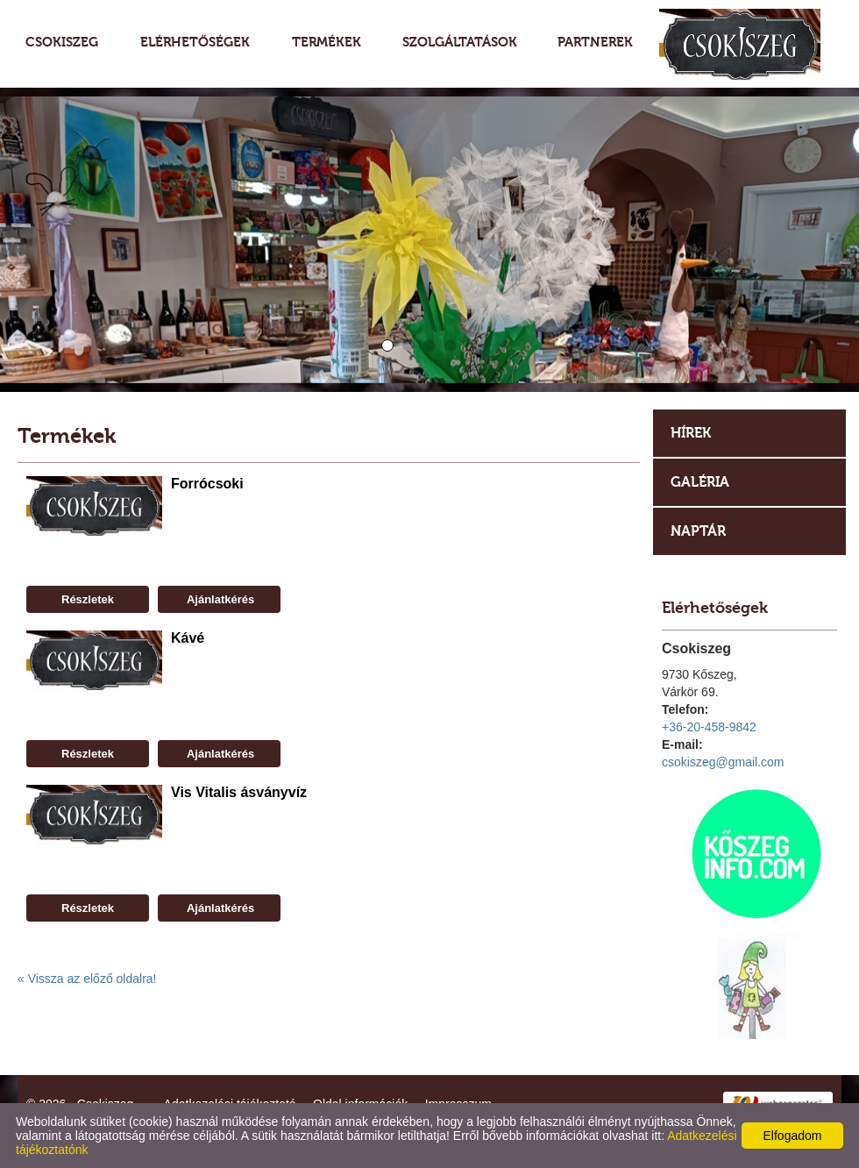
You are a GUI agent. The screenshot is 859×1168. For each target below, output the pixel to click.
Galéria (700, 482)
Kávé (187, 637)
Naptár (698, 531)
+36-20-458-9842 (709, 727)
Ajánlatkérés (219, 599)
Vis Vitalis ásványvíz (239, 792)
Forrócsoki (207, 483)
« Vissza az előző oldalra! (87, 979)
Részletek (87, 599)
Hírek (691, 432)
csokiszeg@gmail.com (723, 762)
